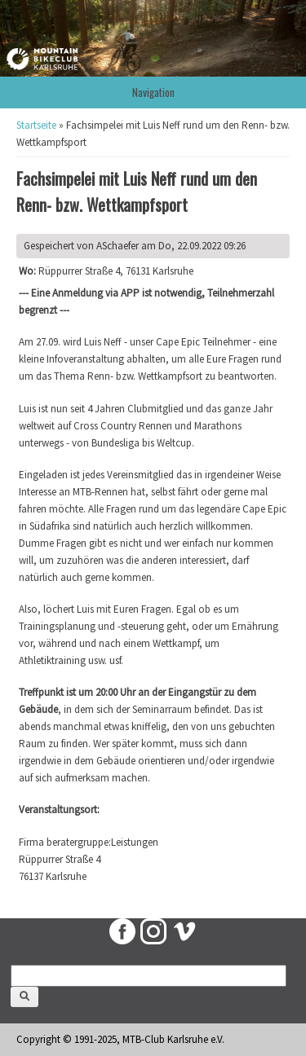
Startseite (36, 125)
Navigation (153, 92)
